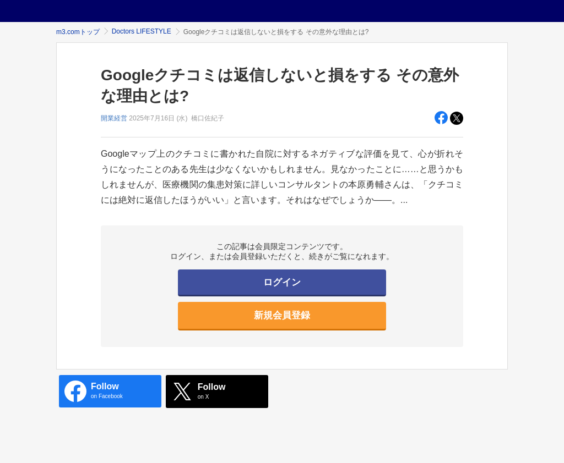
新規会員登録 (282, 315)
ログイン (282, 282)
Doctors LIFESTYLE (141, 31)
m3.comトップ (78, 32)
